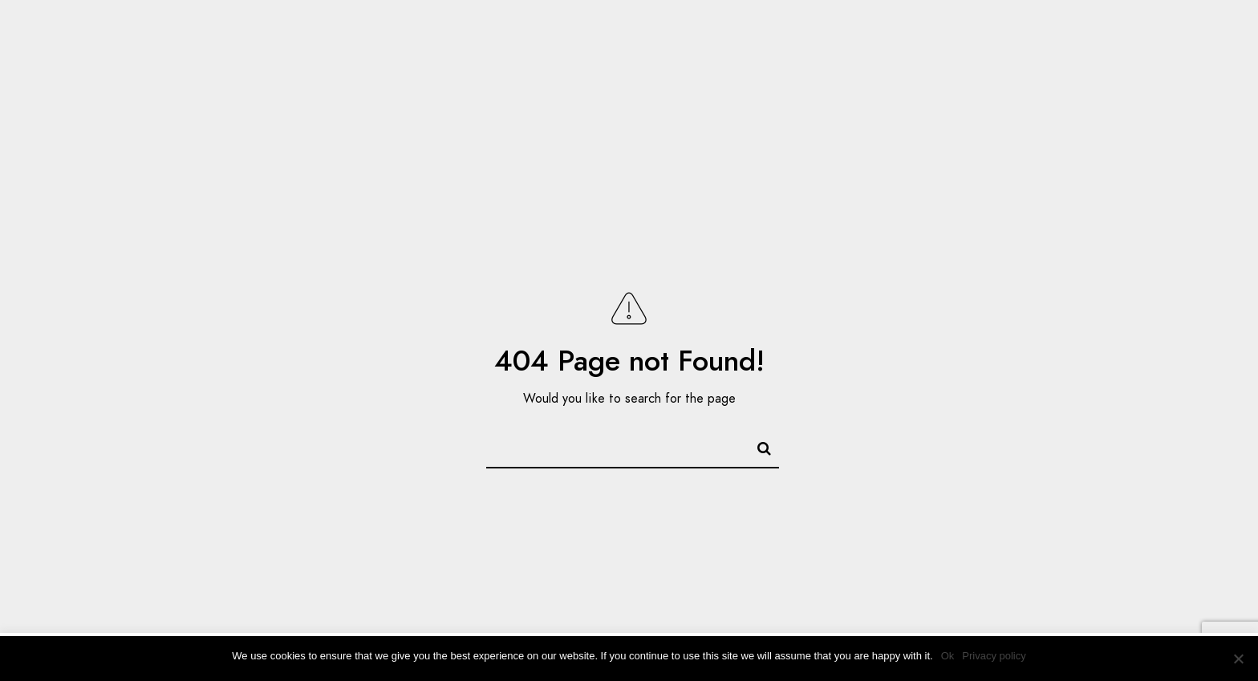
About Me (1014, 65)
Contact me (1114, 65)
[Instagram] (1116, 33)
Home (853, 65)
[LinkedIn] (1087, 33)
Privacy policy (993, 656)
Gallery (928, 65)
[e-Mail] (1144, 33)
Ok (948, 656)
